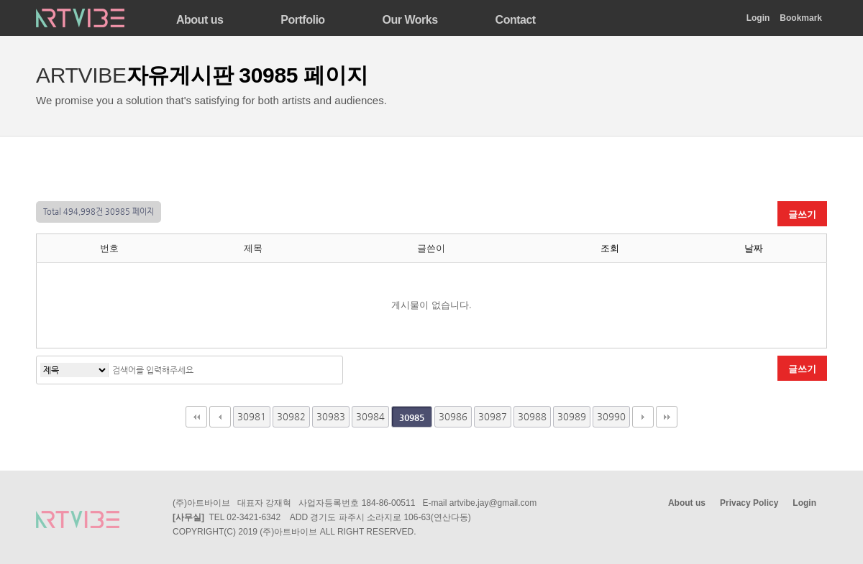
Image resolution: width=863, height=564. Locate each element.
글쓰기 (802, 214)
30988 (532, 416)
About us (687, 503)
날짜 (753, 248)
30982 (291, 416)
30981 (251, 416)
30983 (330, 416)
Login (758, 18)
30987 (492, 416)
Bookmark (801, 18)
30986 (453, 416)
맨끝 (666, 416)
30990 (611, 416)
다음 (643, 416)
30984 (370, 416)
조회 (610, 248)
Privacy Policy (749, 503)
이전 (220, 416)
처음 (196, 416)
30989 (571, 416)
